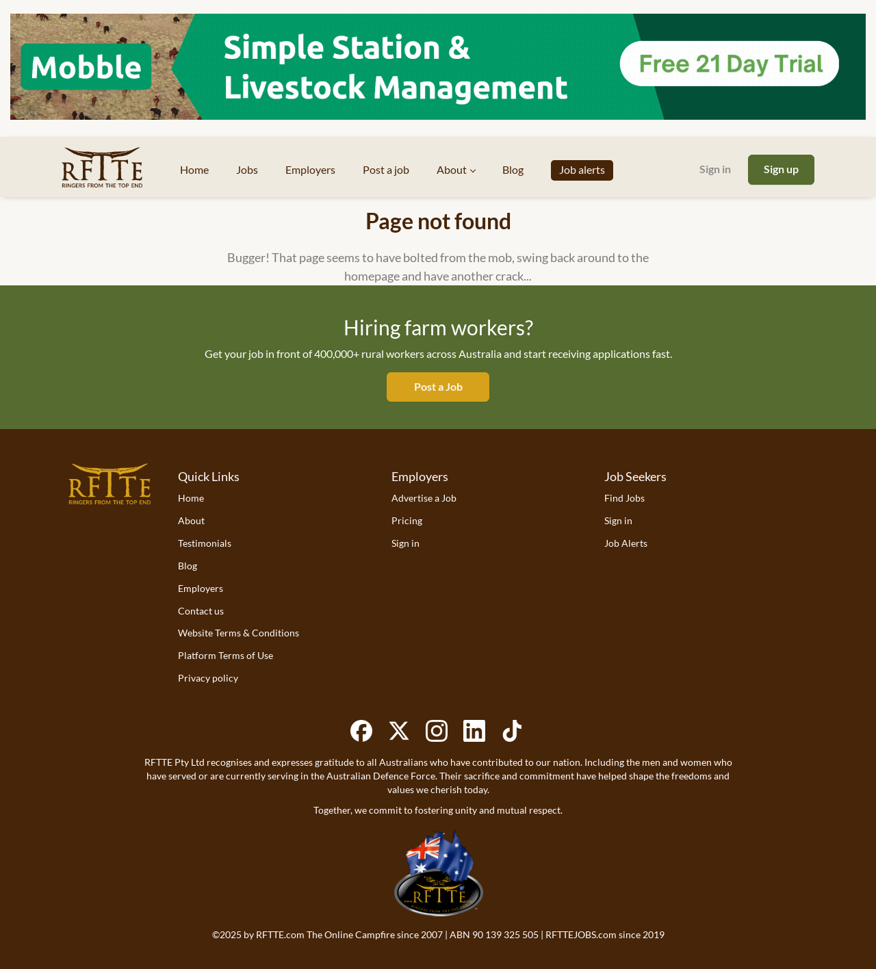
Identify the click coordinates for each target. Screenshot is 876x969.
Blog (187, 565)
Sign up (781, 168)
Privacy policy (208, 678)
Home (191, 498)
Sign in (715, 168)
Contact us (201, 611)
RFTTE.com (280, 934)
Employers (200, 588)
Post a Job (438, 386)
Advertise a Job (423, 498)
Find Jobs (624, 498)
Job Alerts (625, 543)
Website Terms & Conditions (238, 632)
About (191, 520)
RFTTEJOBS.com (581, 934)
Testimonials (204, 543)
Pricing (406, 520)
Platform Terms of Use (225, 655)
